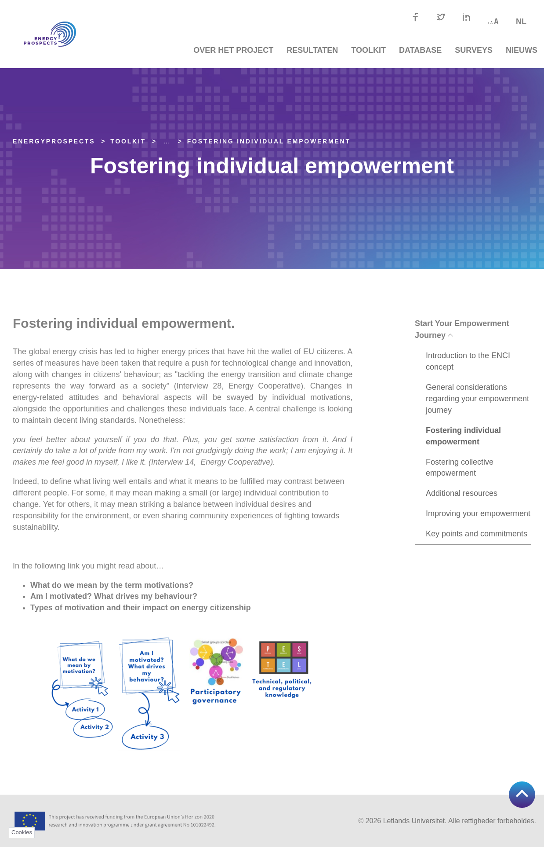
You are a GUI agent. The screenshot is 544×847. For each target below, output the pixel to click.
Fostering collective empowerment (459, 468)
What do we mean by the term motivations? (113, 585)
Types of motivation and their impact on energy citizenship (140, 607)
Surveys (474, 50)
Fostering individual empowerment (269, 141)
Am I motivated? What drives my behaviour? (114, 596)
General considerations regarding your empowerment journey (477, 398)
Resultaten (312, 50)
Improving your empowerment (478, 513)
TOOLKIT (368, 50)
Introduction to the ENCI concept (468, 361)
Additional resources (461, 493)
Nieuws (521, 50)
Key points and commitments (476, 533)
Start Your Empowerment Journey (462, 329)
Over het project (233, 50)
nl (521, 21)
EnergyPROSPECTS (54, 141)
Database (420, 50)
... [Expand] (166, 141)
